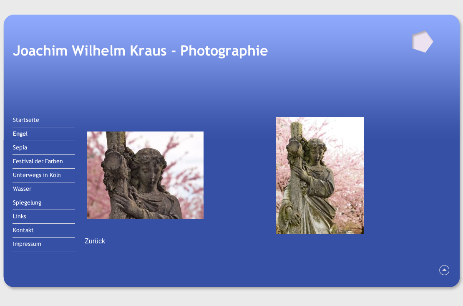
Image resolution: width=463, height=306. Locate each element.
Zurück (95, 241)
